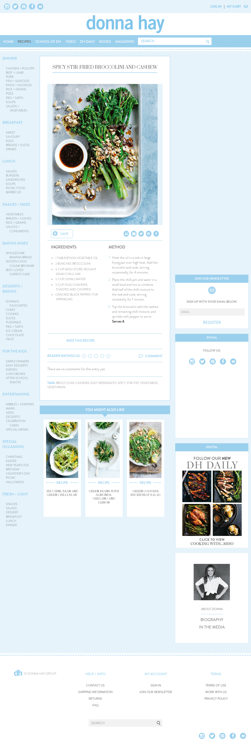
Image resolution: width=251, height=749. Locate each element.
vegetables (149, 383)
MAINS (10, 408)
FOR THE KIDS (14, 351)
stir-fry (133, 383)
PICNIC (11, 478)
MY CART (234, 6)
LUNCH (8, 161)
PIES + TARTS (14, 98)
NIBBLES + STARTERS (20, 404)
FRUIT (10, 339)
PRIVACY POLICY (216, 699)
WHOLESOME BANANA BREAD (19, 255)
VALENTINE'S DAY (18, 473)
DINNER (9, 58)
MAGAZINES (124, 41)
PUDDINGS (13, 322)
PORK (10, 77)
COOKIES (12, 314)
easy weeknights (103, 383)
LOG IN (216, 6)
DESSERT (12, 512)
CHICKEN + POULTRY (20, 68)
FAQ (95, 705)
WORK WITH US (216, 692)
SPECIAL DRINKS (17, 429)
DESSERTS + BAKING (12, 289)
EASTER (11, 461)
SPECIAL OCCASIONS (13, 444)
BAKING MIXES (15, 243)
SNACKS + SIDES (16, 204)
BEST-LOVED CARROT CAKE (18, 272)
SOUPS (11, 102)
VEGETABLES (15, 214)
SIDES (10, 412)
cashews (82, 383)
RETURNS (95, 699)
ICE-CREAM (14, 331)
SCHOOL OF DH (48, 41)
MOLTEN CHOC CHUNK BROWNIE (20, 263)
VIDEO (70, 41)
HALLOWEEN (15, 482)
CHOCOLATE (15, 335)
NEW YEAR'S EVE (17, 465)
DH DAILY (87, 41)
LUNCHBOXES (15, 374)
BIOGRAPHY (212, 620)
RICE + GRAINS (16, 89)
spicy (122, 383)
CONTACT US (95, 685)
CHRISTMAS (14, 457)
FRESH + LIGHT (15, 494)
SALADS (11, 171)
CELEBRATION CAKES (15, 423)
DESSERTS (13, 417)
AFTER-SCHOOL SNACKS (17, 380)
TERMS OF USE (216, 685)
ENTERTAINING (15, 394)
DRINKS (11, 149)
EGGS (10, 141)
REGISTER (212, 323)
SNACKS (11, 504)
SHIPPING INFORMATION (95, 692)
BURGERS (12, 175)
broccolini (65, 383)
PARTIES (11, 370)
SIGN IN (156, 685)
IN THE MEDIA (212, 627)
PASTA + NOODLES (19, 85)
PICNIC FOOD (15, 188)
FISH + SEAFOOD (17, 81)
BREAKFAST (12, 122)
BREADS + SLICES (18, 145)
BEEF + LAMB (14, 72)
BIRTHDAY (13, 469)
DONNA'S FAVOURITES (17, 303)
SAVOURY (13, 137)
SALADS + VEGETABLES (16, 108)
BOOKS (105, 41)
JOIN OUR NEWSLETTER (155, 692)
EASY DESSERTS (17, 365)
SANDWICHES (15, 179)
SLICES (10, 318)
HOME (8, 41)
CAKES (10, 310)
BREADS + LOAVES (18, 218)
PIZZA (9, 93)
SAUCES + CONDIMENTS (17, 229)
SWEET (10, 132)
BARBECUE (13, 192)
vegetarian (56, 387)
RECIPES (24, 41)
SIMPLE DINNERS (17, 361)
